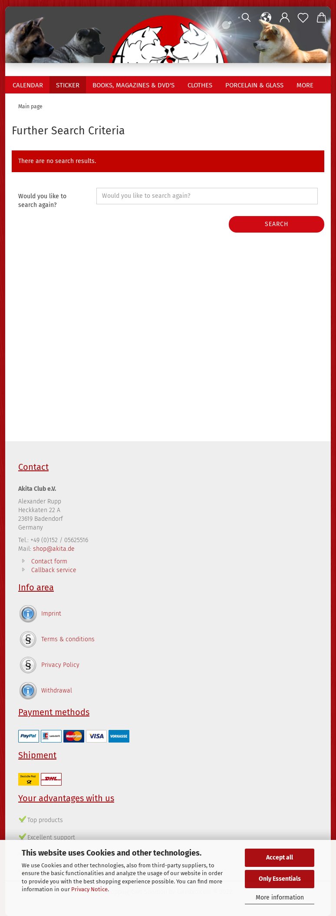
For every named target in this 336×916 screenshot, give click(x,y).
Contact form (49, 561)
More (304, 85)
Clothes (200, 85)
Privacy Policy (60, 665)
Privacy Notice (89, 889)
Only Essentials (280, 879)
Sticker (67, 85)
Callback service (53, 570)
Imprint (51, 613)
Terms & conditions (68, 639)
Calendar (28, 85)
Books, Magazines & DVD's (133, 85)
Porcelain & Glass (254, 85)
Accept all (279, 857)
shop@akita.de (54, 549)
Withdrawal (56, 690)
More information (280, 897)
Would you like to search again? (42, 201)
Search (277, 224)
